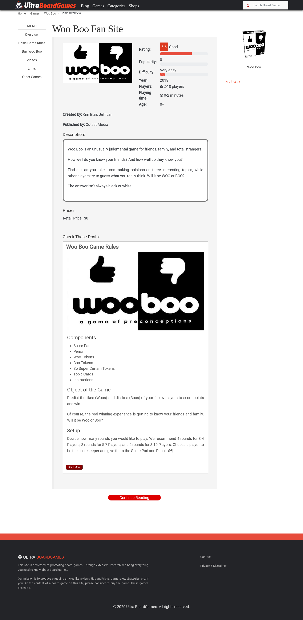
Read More (74, 467)
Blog (85, 6)
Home (22, 13)
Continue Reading (134, 497)
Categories (116, 6)
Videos (32, 60)
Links (32, 69)
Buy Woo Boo (32, 51)
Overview (32, 35)
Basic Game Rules (31, 43)
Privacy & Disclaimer (213, 565)
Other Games (31, 77)
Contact (205, 557)
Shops (134, 6)
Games (98, 6)
